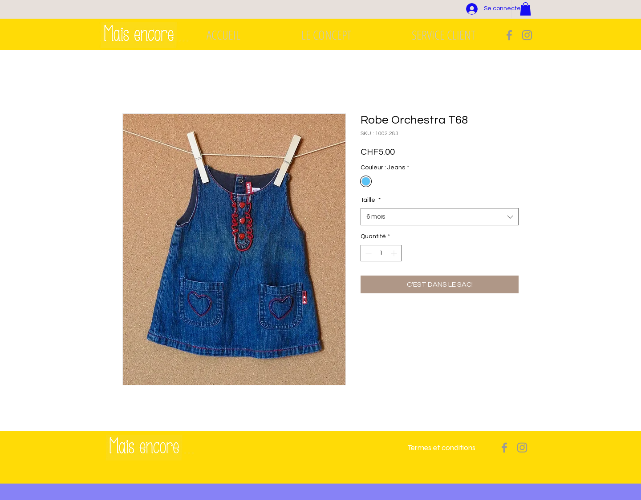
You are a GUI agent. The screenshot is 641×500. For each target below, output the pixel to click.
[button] (525, 9)
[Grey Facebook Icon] (509, 35)
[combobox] (440, 216)
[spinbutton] (381, 253)
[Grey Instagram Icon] (527, 35)
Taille (371, 200)
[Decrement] (367, 253)
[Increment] (394, 253)
